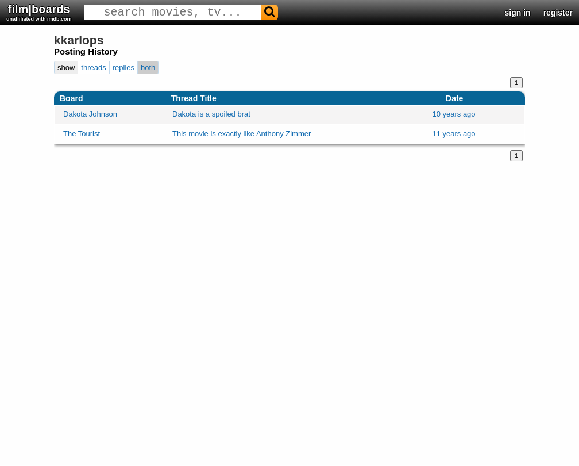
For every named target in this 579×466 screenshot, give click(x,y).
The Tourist (81, 133)
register (558, 12)
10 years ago (453, 114)
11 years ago (453, 133)
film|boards (39, 12)
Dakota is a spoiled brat (211, 114)
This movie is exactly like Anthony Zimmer (241, 133)
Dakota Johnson (90, 114)
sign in (518, 12)
